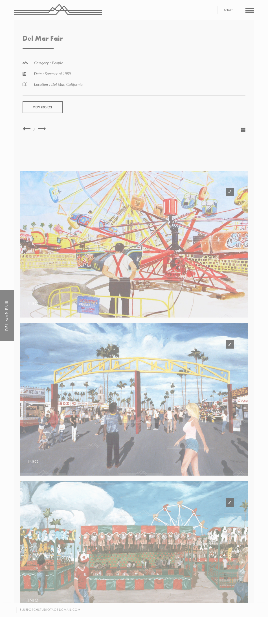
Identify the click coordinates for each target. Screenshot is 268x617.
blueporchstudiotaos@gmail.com (50, 610)
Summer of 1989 (58, 74)
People (57, 63)
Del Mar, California (67, 84)
